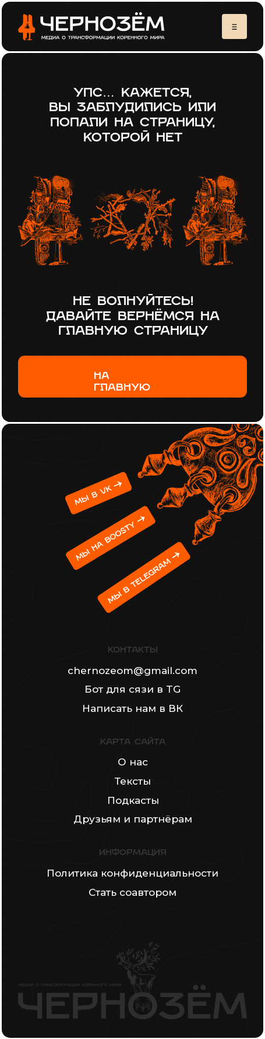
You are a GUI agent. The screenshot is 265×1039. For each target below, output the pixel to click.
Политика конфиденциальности (132, 873)
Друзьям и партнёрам (132, 819)
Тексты (133, 781)
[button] (234, 26)
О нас (133, 762)
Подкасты (133, 800)
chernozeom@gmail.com (132, 670)
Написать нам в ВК (132, 708)
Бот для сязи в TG (132, 689)
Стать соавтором (132, 892)
